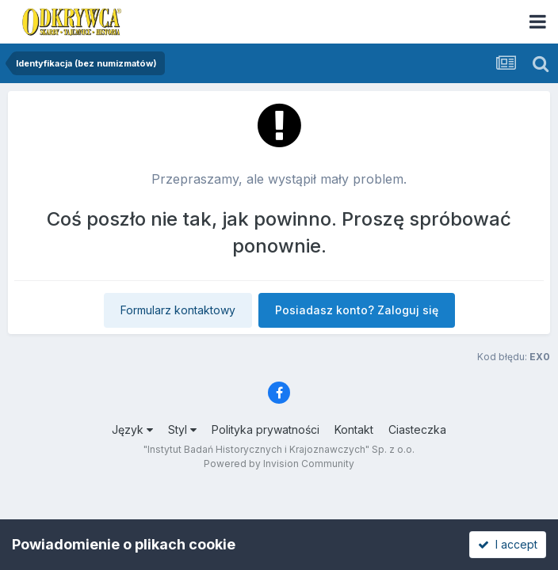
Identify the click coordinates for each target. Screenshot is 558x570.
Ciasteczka (417, 429)
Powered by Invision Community (279, 463)
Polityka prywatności (265, 429)
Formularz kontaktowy (177, 310)
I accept (507, 544)
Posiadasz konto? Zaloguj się (356, 310)
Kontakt (353, 429)
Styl (182, 429)
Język (132, 429)
